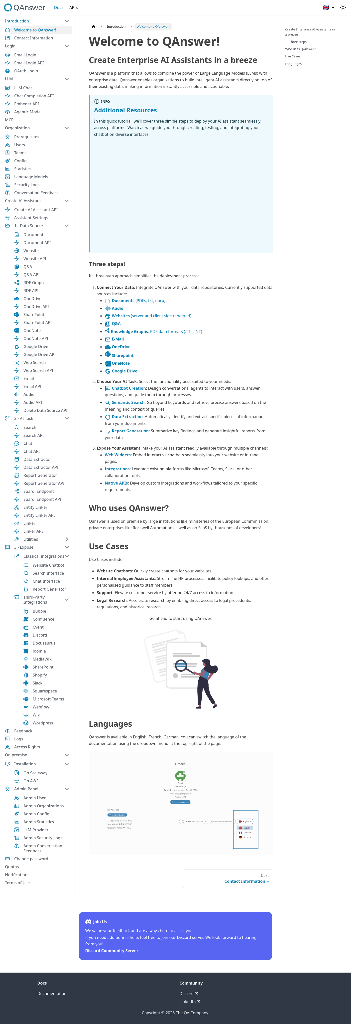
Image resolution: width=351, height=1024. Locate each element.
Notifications (17, 874)
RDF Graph (33, 282)
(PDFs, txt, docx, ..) (137, 300)
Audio (29, 394)
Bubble (39, 611)
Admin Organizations (43, 806)
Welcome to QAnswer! (35, 30)
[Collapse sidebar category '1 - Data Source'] (66, 226)
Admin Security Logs (42, 838)
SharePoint (33, 314)
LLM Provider (35, 830)
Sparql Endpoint (38, 491)
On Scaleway (35, 773)
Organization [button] (17, 128)
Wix (36, 715)
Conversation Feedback (36, 192)
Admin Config (36, 814)
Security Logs (27, 184)
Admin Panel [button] (26, 789)
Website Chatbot (48, 565)
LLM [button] (9, 79)
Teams (20, 153)
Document (33, 234)
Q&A (27, 266)
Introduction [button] (17, 21)
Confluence (43, 619)
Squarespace (45, 691)
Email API (32, 386)
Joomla (39, 651)
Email (28, 378)
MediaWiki (43, 659)
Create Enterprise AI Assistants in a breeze (310, 32)
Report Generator (40, 475)
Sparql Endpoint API (42, 499)
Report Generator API (43, 483)
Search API (33, 435)
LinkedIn (190, 1001)
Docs (58, 7)
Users (19, 145)
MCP (9, 120)
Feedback (23, 731)
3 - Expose (23, 547)
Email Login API (29, 63)
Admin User (34, 798)
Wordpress (43, 723)
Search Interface (48, 573)
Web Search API (38, 370)
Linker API (33, 531)
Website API (34, 258)
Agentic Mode (27, 112)
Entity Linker (35, 507)
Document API (37, 242)
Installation (25, 764)
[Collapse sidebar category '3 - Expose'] (66, 547)
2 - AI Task (23, 418)
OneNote (32, 330)
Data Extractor (37, 459)
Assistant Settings (31, 217)
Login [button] (10, 46)
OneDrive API (36, 306)
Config (20, 161)
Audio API (32, 402)
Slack (37, 683)
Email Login (25, 55)
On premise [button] (16, 755)
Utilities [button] (30, 539)
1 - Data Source (28, 225)
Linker (29, 523)
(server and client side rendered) (148, 316)
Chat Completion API (34, 96)
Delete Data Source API (45, 410)
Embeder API (26, 104)
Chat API (31, 451)
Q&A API (31, 274)
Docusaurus (44, 643)
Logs (18, 739)
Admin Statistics (38, 822)
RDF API (30, 290)
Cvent (38, 627)
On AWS (30, 781)
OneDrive (32, 298)
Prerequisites (26, 137)
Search (29, 427)
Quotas (12, 866)
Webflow (41, 707)
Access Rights (27, 747)
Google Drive (35, 346)
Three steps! (298, 41)
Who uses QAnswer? (300, 49)
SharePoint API (37, 322)
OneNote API (35, 338)
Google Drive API (39, 354)
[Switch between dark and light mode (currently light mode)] (343, 7)
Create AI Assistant (23, 200)
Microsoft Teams (48, 699)
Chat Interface (46, 581)
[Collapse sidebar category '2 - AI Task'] (66, 418)
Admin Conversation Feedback (42, 848)
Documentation (52, 993)
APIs (73, 7)
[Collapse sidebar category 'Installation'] (66, 764)
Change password (31, 858)
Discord (40, 635)
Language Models (31, 176)
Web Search (34, 362)
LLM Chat (23, 88)
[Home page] (93, 26)
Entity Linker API (39, 515)
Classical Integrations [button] (43, 556)
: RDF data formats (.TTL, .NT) (153, 331)
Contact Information (33, 38)
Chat (27, 443)
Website (31, 250)
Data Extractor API (40, 467)
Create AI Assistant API (36, 209)
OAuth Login (26, 71)
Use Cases (292, 56)
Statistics (22, 168)
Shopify (40, 675)
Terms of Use (17, 882)
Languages (293, 63)
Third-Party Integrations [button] (35, 599)
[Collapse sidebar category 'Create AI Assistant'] (66, 201)
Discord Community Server (111, 950)
